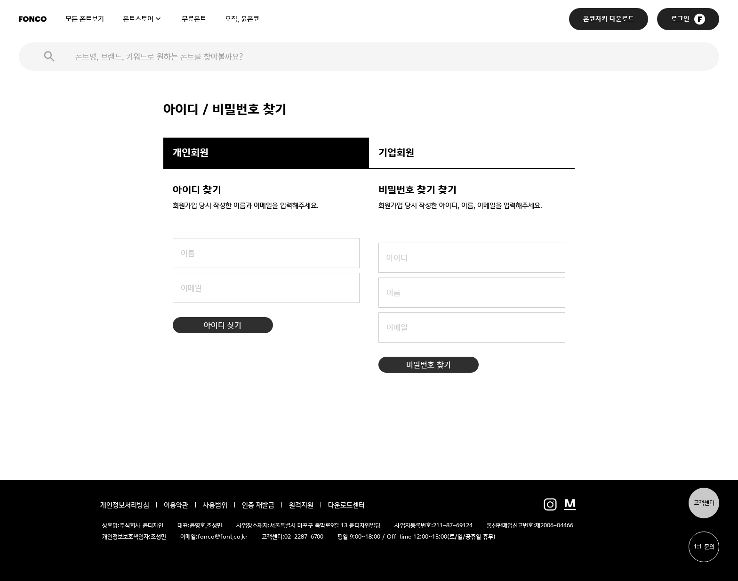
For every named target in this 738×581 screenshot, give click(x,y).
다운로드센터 (346, 505)
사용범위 (215, 505)
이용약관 (176, 505)
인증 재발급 (258, 505)
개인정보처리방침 (124, 505)
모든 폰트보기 (84, 19)
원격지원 (301, 505)
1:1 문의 (704, 546)
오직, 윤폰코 (242, 19)
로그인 (688, 19)
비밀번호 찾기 (428, 364)
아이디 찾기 (222, 325)
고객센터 (704, 503)
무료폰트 (194, 19)
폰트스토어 (138, 19)
